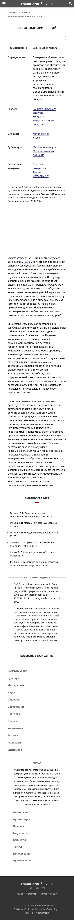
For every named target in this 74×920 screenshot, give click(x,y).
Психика (13, 721)
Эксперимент (41, 176)
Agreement (31, 893)
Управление (15, 728)
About (20, 893)
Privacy (54, 893)
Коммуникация (17, 671)
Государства (20, 833)
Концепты (25, 12)
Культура (13, 678)
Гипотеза (38, 164)
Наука (36, 137)
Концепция (39, 168)
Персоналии (21, 812)
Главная (12, 12)
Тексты (17, 846)
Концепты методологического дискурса (44, 120)
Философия (15, 742)
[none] (3, 3)
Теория (37, 172)
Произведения (22, 860)
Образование (16, 706)
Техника (13, 735)
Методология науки (44, 147)
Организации (21, 819)
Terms (44, 893)
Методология (41, 133)
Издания (18, 826)
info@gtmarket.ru (41, 912)
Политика (14, 714)
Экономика (15, 749)
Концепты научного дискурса (24, 16)
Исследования (22, 853)
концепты (38, 587)
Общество (14, 699)
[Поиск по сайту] (70, 3)
